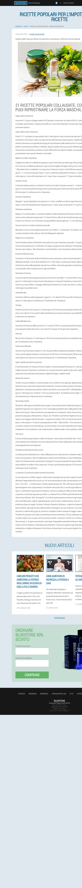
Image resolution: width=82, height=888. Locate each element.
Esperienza (44, 694)
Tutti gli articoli (59, 617)
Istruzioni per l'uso (59, 694)
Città (71, 694)
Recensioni (32, 694)
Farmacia (21, 694)
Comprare (32, 675)
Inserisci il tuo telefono (23, 658)
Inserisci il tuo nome (22, 646)
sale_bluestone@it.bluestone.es (59, 703)
